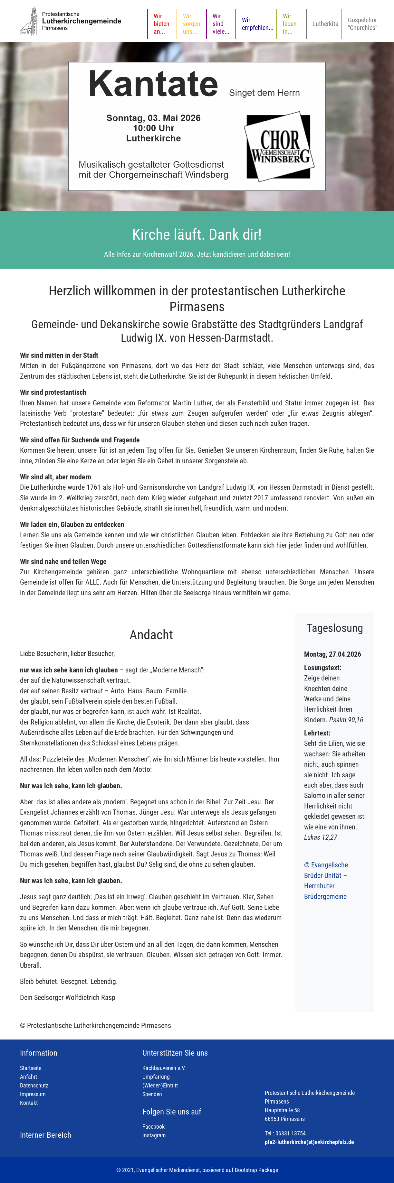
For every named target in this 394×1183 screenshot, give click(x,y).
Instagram (154, 1135)
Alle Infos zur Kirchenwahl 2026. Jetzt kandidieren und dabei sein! (197, 254)
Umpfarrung (156, 1076)
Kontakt (29, 1102)
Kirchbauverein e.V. (164, 1068)
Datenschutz (34, 1085)
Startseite (30, 1068)
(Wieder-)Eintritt (160, 1085)
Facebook (153, 1126)
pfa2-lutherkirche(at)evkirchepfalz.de (309, 1142)
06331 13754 (290, 1133)
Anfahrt (28, 1076)
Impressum (33, 1094)
